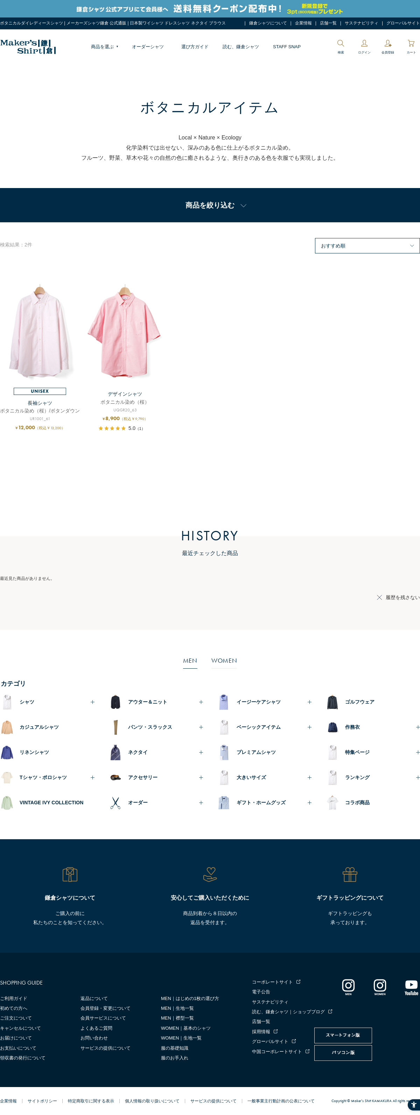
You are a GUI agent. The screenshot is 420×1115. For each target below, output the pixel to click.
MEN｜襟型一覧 (177, 1018)
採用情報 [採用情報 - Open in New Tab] (261, 1031)
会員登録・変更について (105, 1008)
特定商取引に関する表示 (91, 1101)
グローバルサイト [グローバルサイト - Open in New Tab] (403, 23)
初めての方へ (13, 1008)
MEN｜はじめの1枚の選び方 (190, 998)
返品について (94, 998)
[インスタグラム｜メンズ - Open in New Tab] (348, 987)
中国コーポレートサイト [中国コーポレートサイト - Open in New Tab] (277, 1051)
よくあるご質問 (96, 1028)
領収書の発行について (23, 1057)
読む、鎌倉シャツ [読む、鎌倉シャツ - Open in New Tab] (241, 46)
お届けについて (16, 1038)
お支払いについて (18, 1048)
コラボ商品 (357, 802)
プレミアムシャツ (256, 752)
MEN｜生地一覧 (177, 1008)
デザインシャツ (125, 394)
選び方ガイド (195, 46)
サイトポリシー (42, 1101)
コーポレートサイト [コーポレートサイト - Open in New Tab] (272, 982)
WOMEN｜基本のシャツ (186, 1028)
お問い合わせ (94, 1038)
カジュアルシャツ (39, 727)
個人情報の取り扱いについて (152, 1101)
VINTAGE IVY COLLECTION (51, 802)
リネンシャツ (34, 752)
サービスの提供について (105, 1048)
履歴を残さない (403, 597)
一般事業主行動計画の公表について (281, 1101)
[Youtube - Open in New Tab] (411, 987)
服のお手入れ (174, 1057)
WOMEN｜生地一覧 (181, 1038)
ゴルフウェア (359, 702)
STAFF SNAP (287, 46)
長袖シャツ (40, 403)
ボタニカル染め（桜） (124, 402)
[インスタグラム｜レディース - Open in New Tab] (379, 987)
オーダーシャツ (148, 46)
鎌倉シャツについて (268, 23)
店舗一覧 (328, 23)
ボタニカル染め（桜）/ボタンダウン (40, 410)
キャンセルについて (20, 1028)
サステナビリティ (361, 23)
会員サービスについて (103, 1018)
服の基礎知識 (174, 1048)
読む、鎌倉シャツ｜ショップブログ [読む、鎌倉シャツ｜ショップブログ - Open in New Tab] (288, 1011)
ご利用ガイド (13, 998)
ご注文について (16, 1018)
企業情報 (303, 23)
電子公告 (261, 991)
